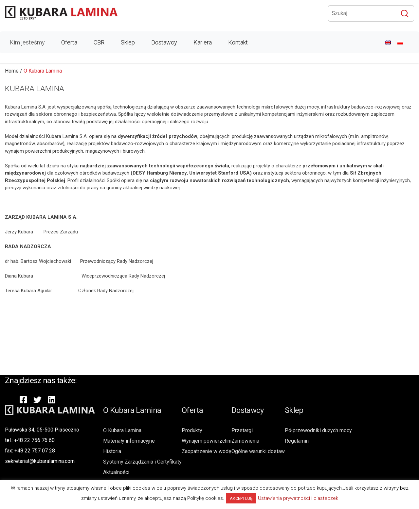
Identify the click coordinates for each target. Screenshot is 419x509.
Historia (112, 451)
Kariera (202, 42)
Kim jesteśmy (27, 42)
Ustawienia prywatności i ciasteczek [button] (298, 498)
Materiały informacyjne (129, 441)
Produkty (192, 430)
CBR (99, 42)
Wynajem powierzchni (206, 441)
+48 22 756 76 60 (34, 440)
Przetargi (242, 430)
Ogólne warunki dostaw (258, 451)
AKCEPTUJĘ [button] (241, 498)
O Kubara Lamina (122, 430)
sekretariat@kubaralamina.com (40, 461)
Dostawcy (164, 42)
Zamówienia (245, 441)
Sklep (128, 42)
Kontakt (238, 42)
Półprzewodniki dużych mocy (318, 430)
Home (12, 71)
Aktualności (116, 472)
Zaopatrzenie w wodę (206, 451)
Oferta (69, 42)
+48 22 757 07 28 (34, 451)
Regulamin (297, 441)
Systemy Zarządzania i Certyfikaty (142, 462)
